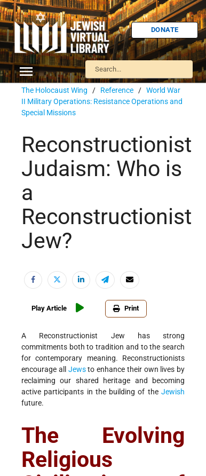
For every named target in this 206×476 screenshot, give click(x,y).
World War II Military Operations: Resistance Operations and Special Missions (102, 101)
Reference (116, 90)
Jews (77, 369)
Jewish (173, 391)
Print (126, 308)
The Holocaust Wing (54, 90)
